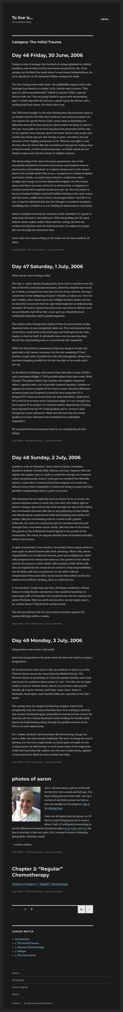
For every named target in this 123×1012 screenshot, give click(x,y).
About (15, 994)
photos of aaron (31, 779)
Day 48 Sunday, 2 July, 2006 (46, 457)
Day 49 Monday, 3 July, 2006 (47, 640)
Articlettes (18, 980)
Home (15, 973)
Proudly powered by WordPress (38, 1003)
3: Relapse (20, 951)
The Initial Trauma (36, 249)
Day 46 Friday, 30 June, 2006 (47, 55)
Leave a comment (55, 249)
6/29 (74, 828)
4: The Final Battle (25, 955)
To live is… (22, 17)
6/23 (67, 828)
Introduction (22, 939)
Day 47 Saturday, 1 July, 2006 (47, 266)
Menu (105, 19)
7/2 (85, 828)
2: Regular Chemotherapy (29, 947)
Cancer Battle (20, 987)
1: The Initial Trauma (27, 943)
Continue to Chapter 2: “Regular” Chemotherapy (40, 883)
